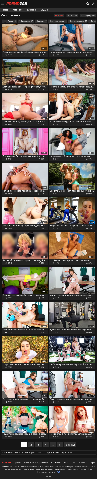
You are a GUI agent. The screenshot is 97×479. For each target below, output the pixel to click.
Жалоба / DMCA (61, 462)
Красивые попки (78, 21)
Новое (5, 10)
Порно (92, 462)
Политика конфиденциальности (38, 462)
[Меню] (3, 4)
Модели (44, 10)
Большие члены (57, 21)
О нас (73, 462)
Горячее (72, 15)
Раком (11, 21)
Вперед (70, 444)
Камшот (40, 21)
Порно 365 (17, 10)
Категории (31, 10)
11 (60, 444)
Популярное (88, 15)
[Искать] (88, 4)
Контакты (83, 462)
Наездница (26, 21)
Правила (17, 462)
